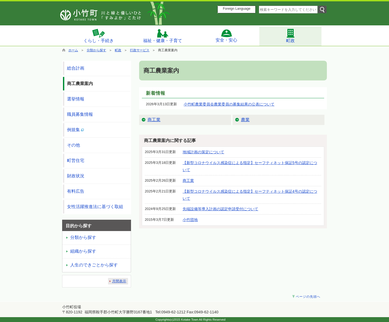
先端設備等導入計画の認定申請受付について (220, 209)
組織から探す (83, 251)
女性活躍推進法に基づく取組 (95, 206)
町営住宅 (75, 160)
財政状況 (75, 176)
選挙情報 (75, 99)
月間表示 (119, 281)
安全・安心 (226, 35)
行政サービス (139, 50)
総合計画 (75, 68)
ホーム (73, 50)
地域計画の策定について (203, 152)
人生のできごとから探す (94, 265)
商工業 (153, 119)
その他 (73, 145)
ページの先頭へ (308, 296)
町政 (290, 35)
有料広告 (75, 191)
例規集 (75, 129)
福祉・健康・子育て (162, 36)
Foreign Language (236, 9)
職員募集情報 (80, 114)
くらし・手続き (98, 35)
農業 (245, 119)
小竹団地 (190, 220)
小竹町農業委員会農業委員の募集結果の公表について (229, 104)
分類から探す (96, 50)
